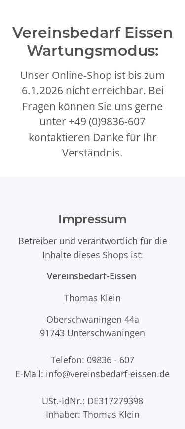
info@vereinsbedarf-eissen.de (108, 373)
